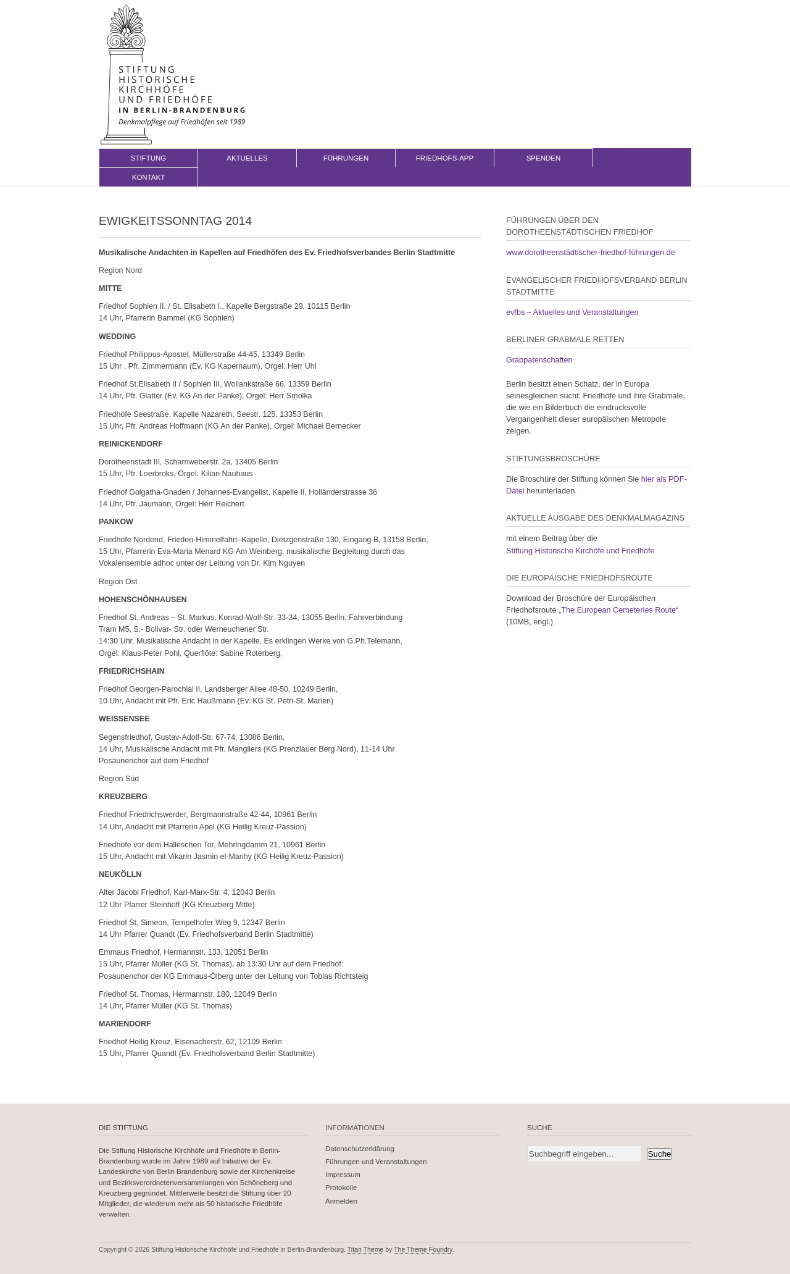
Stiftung (149, 158)
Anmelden (341, 1201)
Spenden (543, 158)
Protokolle (341, 1187)
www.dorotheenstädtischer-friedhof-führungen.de (590, 252)
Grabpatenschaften (539, 360)
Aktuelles (247, 158)
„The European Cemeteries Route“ (618, 610)
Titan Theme (365, 1249)
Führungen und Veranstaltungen (376, 1161)
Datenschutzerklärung (359, 1148)
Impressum (342, 1174)
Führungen (346, 158)
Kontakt (148, 177)
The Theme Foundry (423, 1249)
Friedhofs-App (444, 158)
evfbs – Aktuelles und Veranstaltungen (572, 312)
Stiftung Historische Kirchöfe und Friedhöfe (580, 551)
